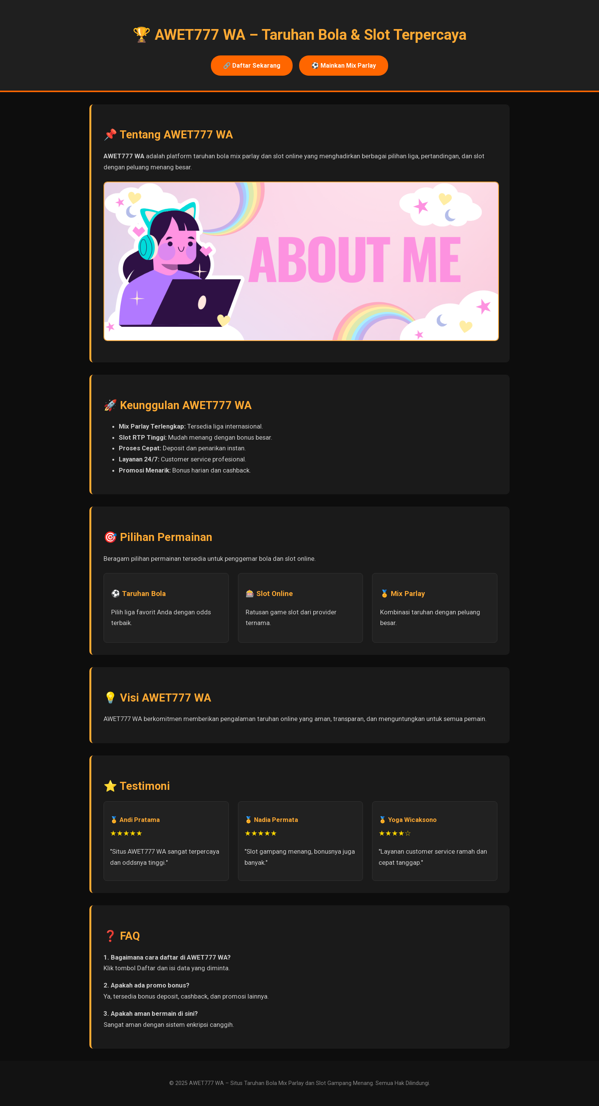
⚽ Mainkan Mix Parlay (343, 65)
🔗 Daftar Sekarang (251, 65)
